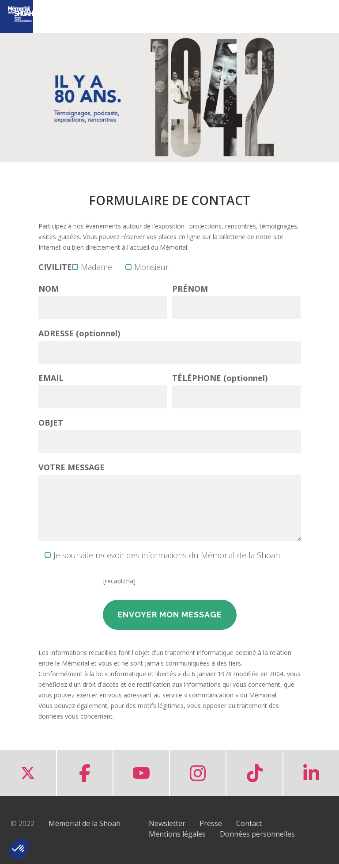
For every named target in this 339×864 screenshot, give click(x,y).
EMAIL (51, 378)
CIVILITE (55, 267)
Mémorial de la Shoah (85, 823)
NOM (48, 288)
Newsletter (167, 823)
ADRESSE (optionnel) (79, 333)
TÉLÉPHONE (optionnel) (219, 378)
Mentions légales (177, 834)
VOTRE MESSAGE (71, 467)
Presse (211, 823)
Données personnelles (257, 834)
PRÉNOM (190, 288)
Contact (249, 823)
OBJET (50, 422)
